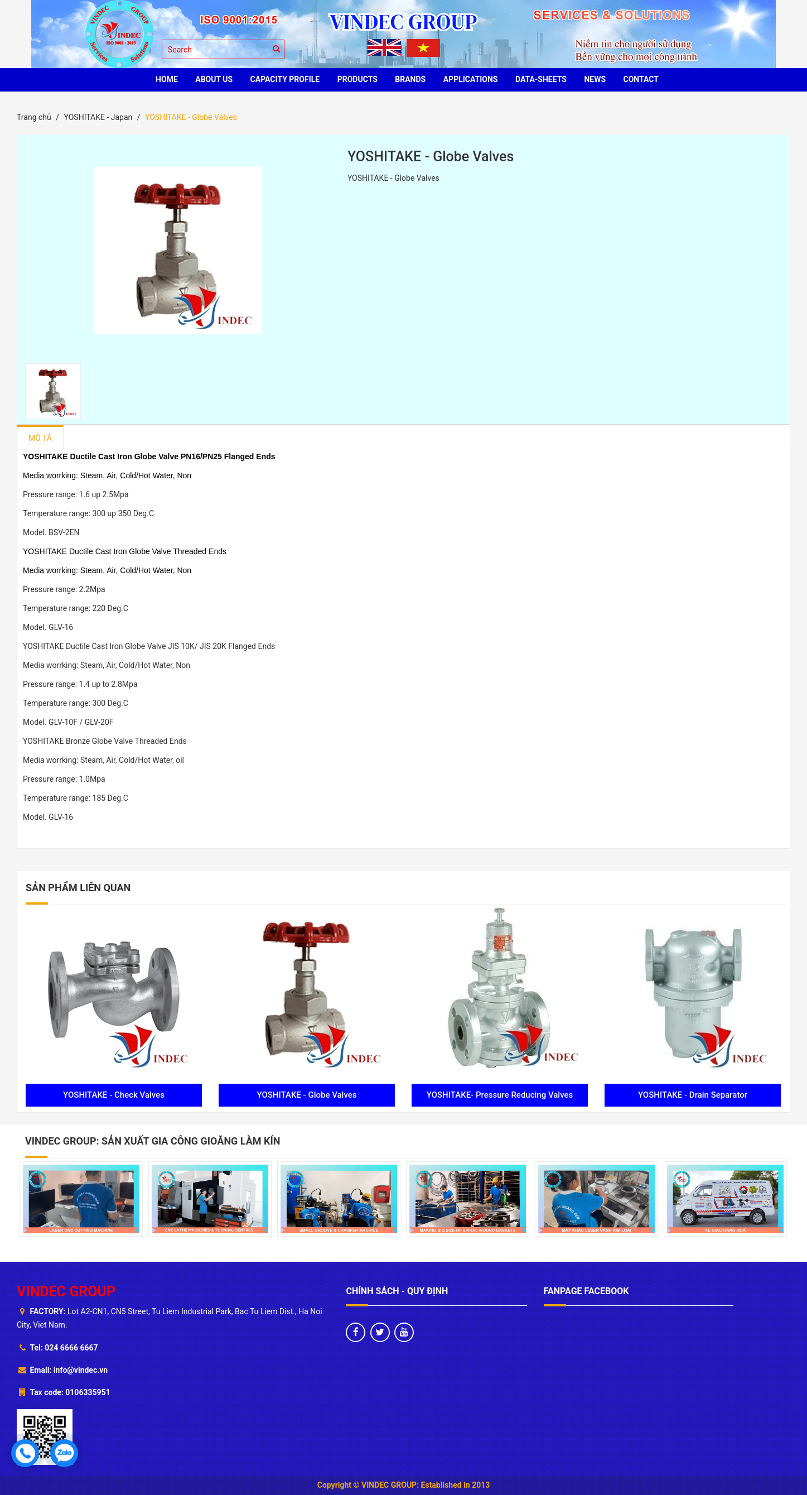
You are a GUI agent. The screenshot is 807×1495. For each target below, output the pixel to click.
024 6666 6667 (71, 1347)
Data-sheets (541, 79)
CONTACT (641, 79)
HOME (167, 79)
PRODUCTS (357, 79)
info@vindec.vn (81, 1370)
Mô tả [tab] (40, 438)
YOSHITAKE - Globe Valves (306, 1095)
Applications (470, 79)
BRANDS (410, 79)
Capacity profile (285, 79)
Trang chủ (34, 117)
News (595, 79)
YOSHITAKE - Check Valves (114, 1095)
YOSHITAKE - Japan (98, 117)
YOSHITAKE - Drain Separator (692, 1095)
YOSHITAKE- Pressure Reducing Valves (500, 1095)
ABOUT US (214, 79)
